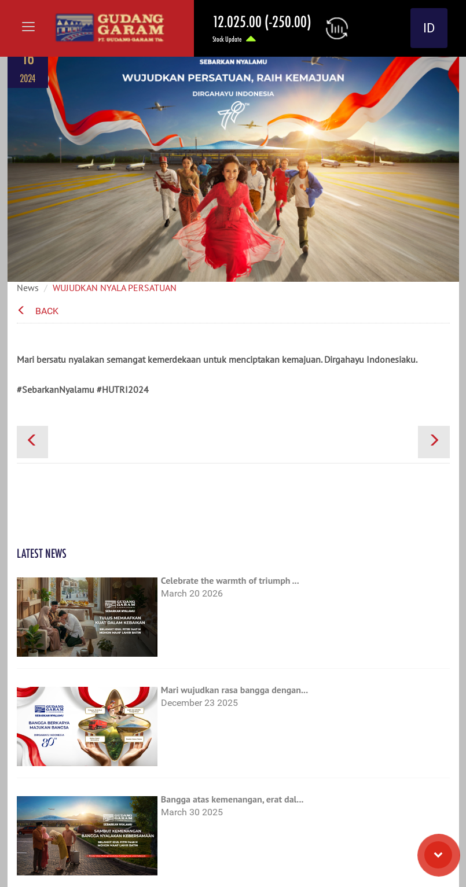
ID (429, 28)
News (28, 287)
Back (37, 311)
